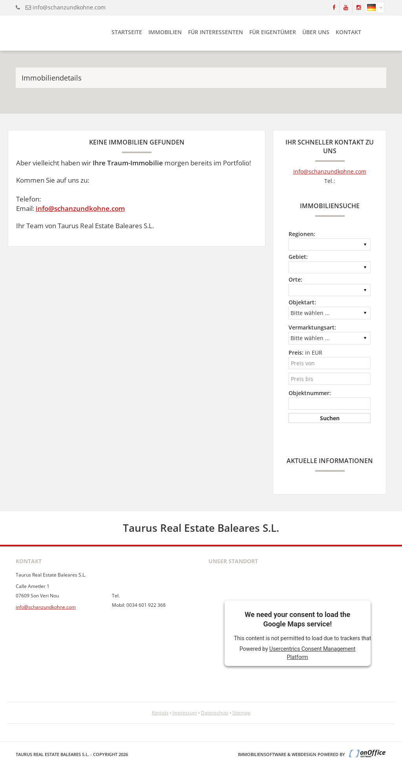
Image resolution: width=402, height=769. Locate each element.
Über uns (315, 32)
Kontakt (348, 32)
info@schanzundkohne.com (69, 7)
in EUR (305, 352)
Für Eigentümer (272, 32)
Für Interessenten (215, 32)
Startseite (126, 32)
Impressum (184, 712)
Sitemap (241, 712)
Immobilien (165, 32)
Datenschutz (214, 712)
